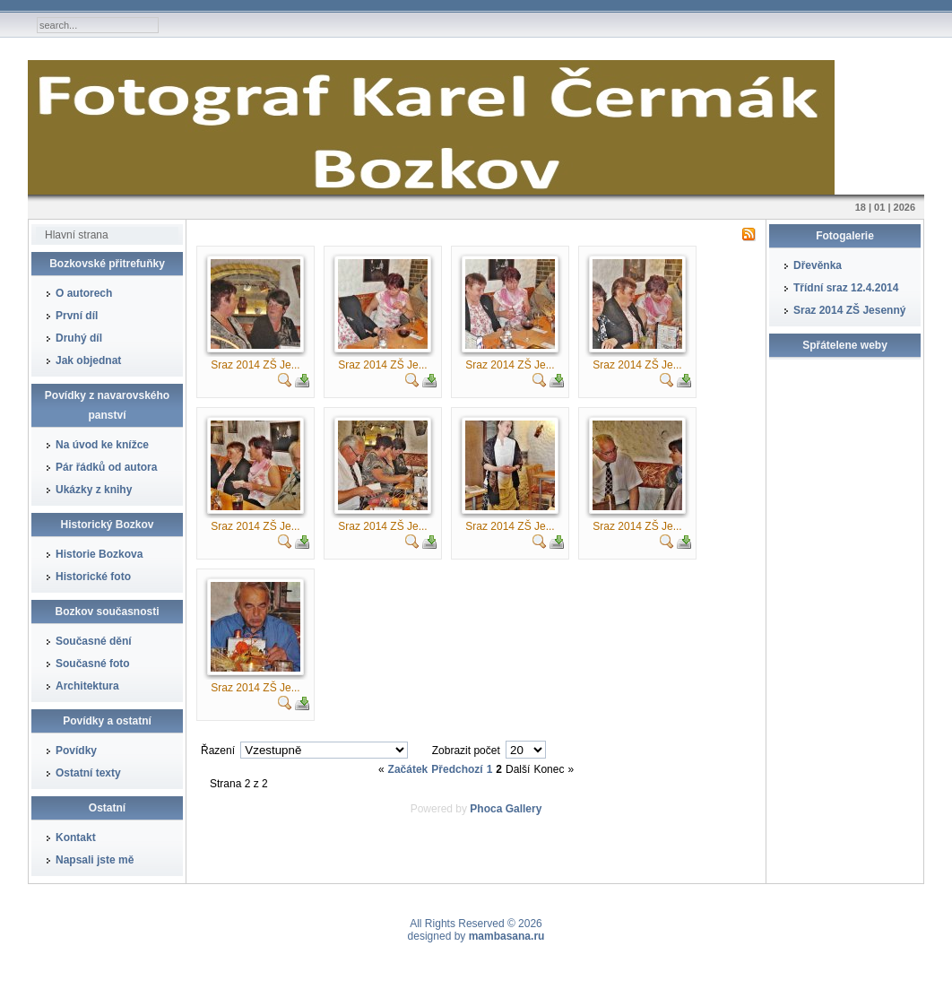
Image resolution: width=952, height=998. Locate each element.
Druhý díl (79, 338)
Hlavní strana (76, 235)
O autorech (84, 293)
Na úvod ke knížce (102, 444)
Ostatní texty (88, 773)
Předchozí (456, 769)
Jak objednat (88, 360)
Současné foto (93, 663)
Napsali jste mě (95, 860)
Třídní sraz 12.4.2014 (845, 288)
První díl (77, 315)
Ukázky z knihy (94, 489)
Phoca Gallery (505, 809)
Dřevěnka (817, 265)
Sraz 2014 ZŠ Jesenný (849, 310)
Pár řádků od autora (106, 467)
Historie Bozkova (99, 554)
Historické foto (93, 576)
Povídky (76, 750)
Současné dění (94, 641)
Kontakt (76, 837)
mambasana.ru (507, 936)
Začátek (408, 769)
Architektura (87, 686)
